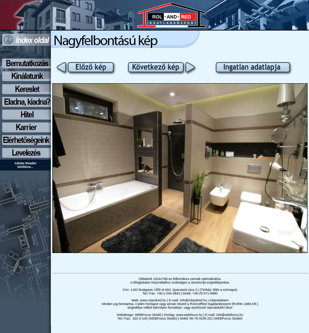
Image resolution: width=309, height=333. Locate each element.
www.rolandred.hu (153, 300)
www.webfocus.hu (189, 315)
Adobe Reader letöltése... (25, 165)
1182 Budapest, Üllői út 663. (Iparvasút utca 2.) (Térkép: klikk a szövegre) (184, 290)
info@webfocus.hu (229, 315)
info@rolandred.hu (193, 300)
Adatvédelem (219, 300)
